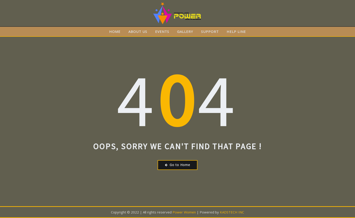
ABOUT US (137, 31)
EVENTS (162, 31)
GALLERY (185, 31)
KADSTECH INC (232, 212)
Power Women (184, 212)
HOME (114, 31)
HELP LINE (236, 31)
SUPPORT (210, 31)
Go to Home (177, 165)
